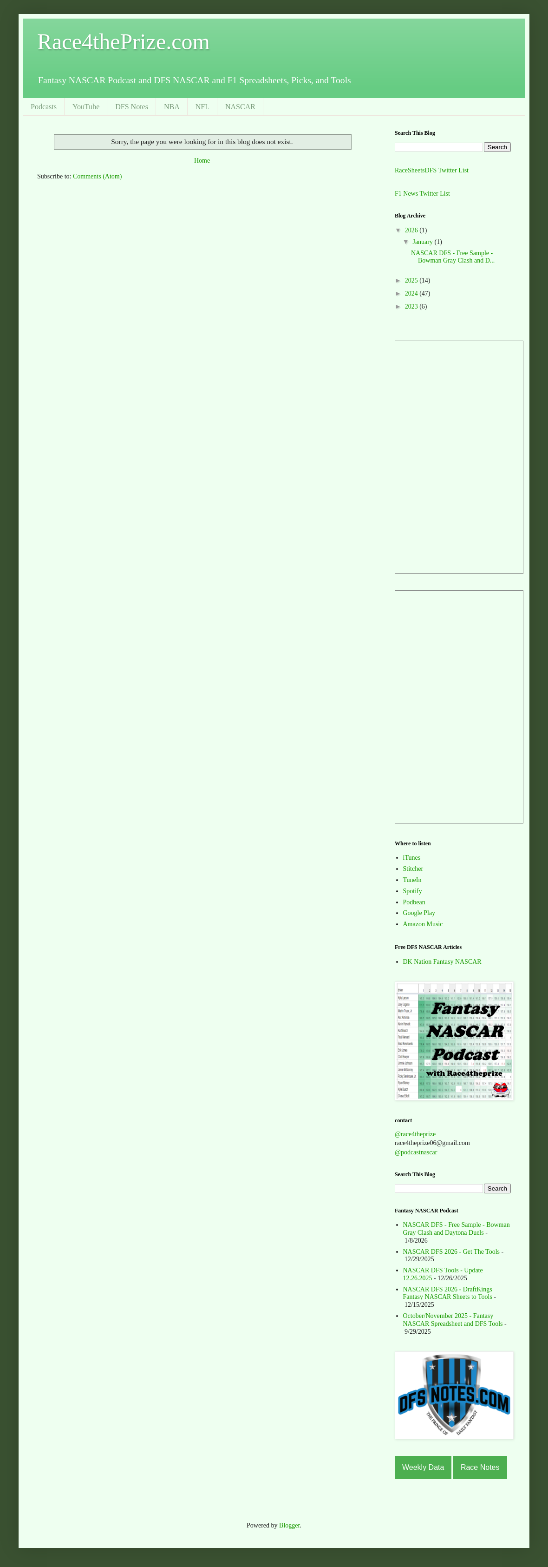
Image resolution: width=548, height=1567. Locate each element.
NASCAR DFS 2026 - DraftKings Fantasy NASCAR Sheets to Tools (447, 1293)
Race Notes (480, 1467)
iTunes (412, 857)
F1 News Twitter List (422, 193)
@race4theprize (415, 1134)
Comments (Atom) (97, 176)
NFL (202, 107)
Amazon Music (423, 924)
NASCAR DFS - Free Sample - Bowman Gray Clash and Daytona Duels (456, 1228)
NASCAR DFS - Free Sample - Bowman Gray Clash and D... (453, 257)
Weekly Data (423, 1467)
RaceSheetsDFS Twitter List (432, 170)
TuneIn (412, 879)
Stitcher (413, 868)
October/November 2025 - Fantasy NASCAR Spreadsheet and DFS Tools (453, 1319)
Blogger (289, 1525)
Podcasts (44, 107)
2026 (412, 230)
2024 (412, 293)
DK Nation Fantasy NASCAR (442, 961)
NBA (172, 107)
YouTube (85, 107)
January (423, 241)
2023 (412, 306)
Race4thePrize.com (123, 41)
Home (202, 160)
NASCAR (240, 107)
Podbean (414, 902)
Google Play (419, 912)
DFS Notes (131, 107)
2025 (412, 280)
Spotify (412, 891)
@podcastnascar (416, 1152)
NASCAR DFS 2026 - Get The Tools (451, 1251)
